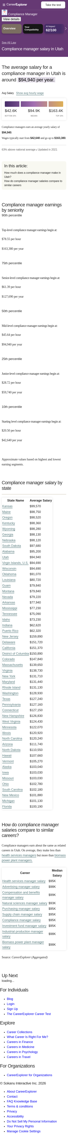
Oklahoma (9, 574)
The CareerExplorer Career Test (29, 1014)
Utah (5, 557)
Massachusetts (12, 665)
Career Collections (19, 1032)
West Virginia (11, 721)
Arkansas (8, 602)
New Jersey (10, 636)
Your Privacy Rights (20, 1126)
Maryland (8, 682)
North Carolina (12, 738)
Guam (6, 585)
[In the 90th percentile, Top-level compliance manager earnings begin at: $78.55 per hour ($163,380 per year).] (34, 237)
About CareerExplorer (22, 1091)
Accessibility (15, 1116)
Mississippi (9, 608)
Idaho (6, 619)
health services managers (19, 855)
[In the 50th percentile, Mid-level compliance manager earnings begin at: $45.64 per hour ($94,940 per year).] (34, 333)
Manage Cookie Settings (24, 1131)
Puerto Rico (10, 631)
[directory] (34, 175)
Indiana (7, 625)
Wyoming (8, 529)
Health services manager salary (24, 881)
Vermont (8, 761)
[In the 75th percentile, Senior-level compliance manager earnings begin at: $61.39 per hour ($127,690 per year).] (34, 285)
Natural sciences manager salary (24, 903)
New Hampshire (13, 716)
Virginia (7, 670)
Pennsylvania (11, 704)
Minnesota (9, 727)
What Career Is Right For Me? (27, 1037)
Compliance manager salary (21, 920)
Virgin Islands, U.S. (15, 563)
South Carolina (12, 789)
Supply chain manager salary (22, 914)
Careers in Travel (18, 1057)
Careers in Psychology (22, 1052)
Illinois (6, 733)
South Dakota (11, 546)
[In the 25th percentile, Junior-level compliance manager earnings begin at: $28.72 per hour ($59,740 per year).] (34, 380)
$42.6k (11, 113)
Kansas (7, 506)
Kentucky (8, 523)
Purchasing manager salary (21, 908)
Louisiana (8, 580)
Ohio (5, 784)
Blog (10, 999)
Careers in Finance (20, 1042)
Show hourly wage (30, 93)
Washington (10, 693)
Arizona (7, 744)
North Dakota (11, 750)
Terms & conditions (20, 1106)
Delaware (8, 642)
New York (8, 676)
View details (11, 19)
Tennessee (9, 614)
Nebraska (8, 540)
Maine (6, 512)
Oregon (7, 517)
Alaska (7, 767)
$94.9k (34, 113)
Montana (8, 591)
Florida (7, 806)
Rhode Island (11, 687)
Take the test (53, 4)
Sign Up (12, 1009)
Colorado (8, 659)
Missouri (8, 778)
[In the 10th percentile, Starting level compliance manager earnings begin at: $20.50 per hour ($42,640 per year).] (34, 428)
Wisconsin (9, 568)
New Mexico (10, 795)
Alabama (8, 551)
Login (10, 1004)
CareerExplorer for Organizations (29, 1075)
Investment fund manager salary (24, 926)
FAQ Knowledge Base (22, 1101)
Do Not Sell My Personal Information (32, 1121)
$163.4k (56, 113)
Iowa (5, 772)
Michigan (8, 801)
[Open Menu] (22, 5)
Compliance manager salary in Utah (32, 48)
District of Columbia (15, 653)
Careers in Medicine (20, 1047)
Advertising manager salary (21, 886)
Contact (12, 1096)
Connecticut (10, 710)
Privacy (12, 1111)
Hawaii (7, 755)
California (8, 648)
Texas (6, 699)
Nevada (7, 597)
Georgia (7, 534)
